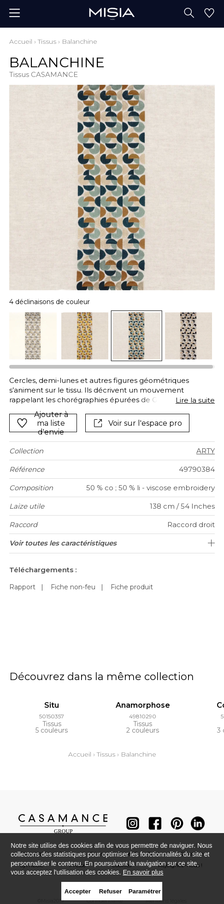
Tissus (47, 41)
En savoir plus (143, 872)
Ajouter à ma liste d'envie (42, 423)
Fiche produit (132, 587)
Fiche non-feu (73, 587)
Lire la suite (195, 400)
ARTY (205, 450)
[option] (33, 336)
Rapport (22, 587)
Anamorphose (143, 705)
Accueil (20, 41)
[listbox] (112, 336)
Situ (51, 705)
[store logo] (112, 13)
